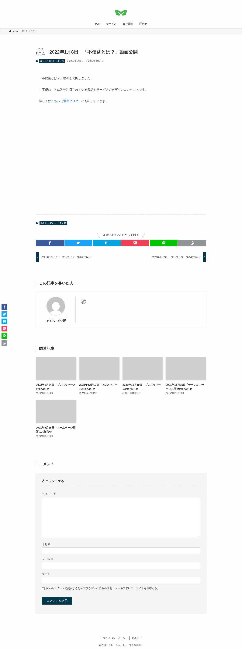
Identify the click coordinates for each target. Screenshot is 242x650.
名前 (46, 544)
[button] (50, 243)
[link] (83, 301)
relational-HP (56, 320)
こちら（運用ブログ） (66, 101)
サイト (46, 573)
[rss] (225, 2)
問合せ (135, 638)
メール (47, 559)
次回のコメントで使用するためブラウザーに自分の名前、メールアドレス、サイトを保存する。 (103, 588)
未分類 (60, 61)
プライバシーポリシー (115, 638)
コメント (49, 494)
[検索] (230, 2)
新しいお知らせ (47, 61)
